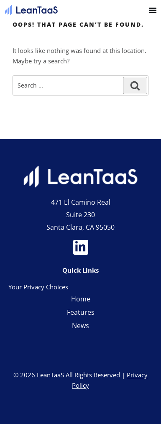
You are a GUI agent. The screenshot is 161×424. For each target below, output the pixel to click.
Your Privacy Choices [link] (38, 287)
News (80, 325)
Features (81, 312)
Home (80, 299)
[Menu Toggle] (152, 10)
